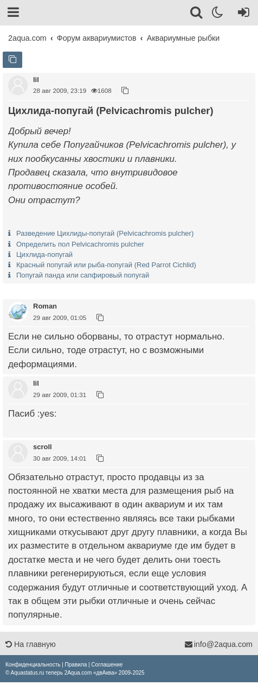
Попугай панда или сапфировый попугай (82, 275)
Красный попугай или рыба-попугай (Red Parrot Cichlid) (106, 265)
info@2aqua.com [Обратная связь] (218, 644)
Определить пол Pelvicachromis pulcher (80, 244)
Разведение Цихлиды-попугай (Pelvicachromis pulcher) (105, 233)
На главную (30, 644)
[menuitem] (32, 665)
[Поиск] (197, 14)
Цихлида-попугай (44, 254)
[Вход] (241, 14)
